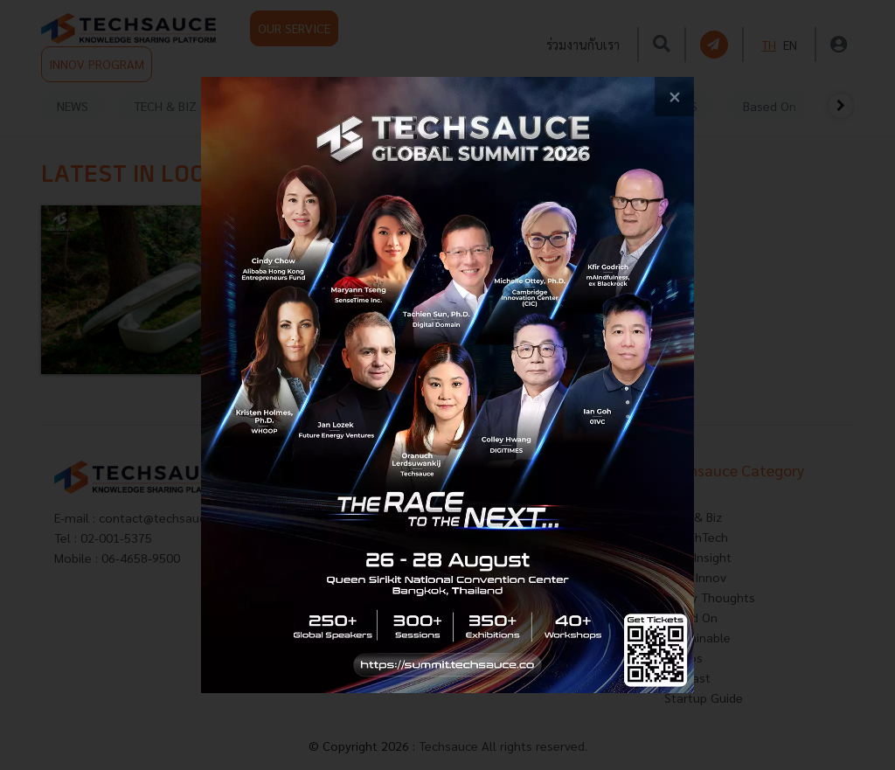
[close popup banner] (674, 96)
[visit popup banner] (447, 385)
